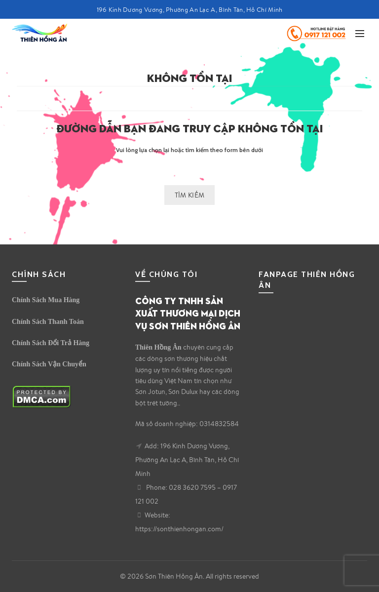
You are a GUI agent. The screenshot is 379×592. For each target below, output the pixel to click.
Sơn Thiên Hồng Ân (174, 576)
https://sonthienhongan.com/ (179, 528)
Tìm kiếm (189, 195)
